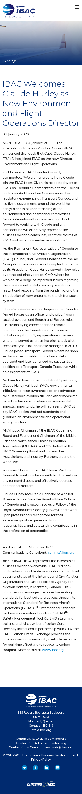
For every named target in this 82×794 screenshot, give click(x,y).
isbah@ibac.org (55, 743)
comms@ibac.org (61, 552)
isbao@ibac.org (55, 739)
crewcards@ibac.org (58, 747)
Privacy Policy (41, 760)
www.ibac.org (53, 649)
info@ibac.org (41, 730)
